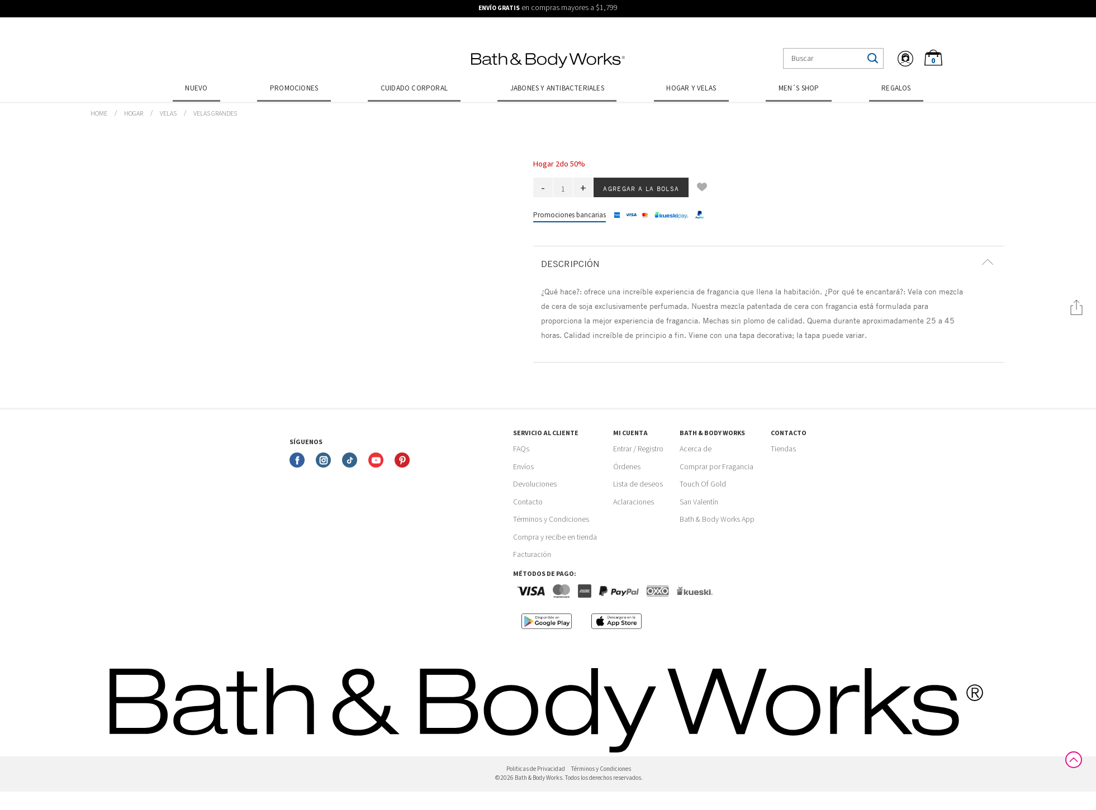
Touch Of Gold (703, 484)
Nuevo (196, 88)
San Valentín (699, 502)
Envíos (523, 467)
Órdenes (626, 467)
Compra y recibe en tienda (555, 537)
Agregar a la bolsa (641, 188)
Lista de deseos (638, 484)
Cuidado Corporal (414, 88)
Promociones (294, 88)
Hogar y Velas (691, 88)
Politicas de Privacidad (535, 769)
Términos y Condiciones (551, 519)
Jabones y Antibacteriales (557, 88)
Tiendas (783, 449)
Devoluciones (535, 484)
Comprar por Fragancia (716, 467)
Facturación (532, 554)
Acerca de (695, 449)
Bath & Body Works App (717, 519)
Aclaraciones (633, 502)
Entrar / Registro (638, 449)
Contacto (528, 502)
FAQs (521, 449)
